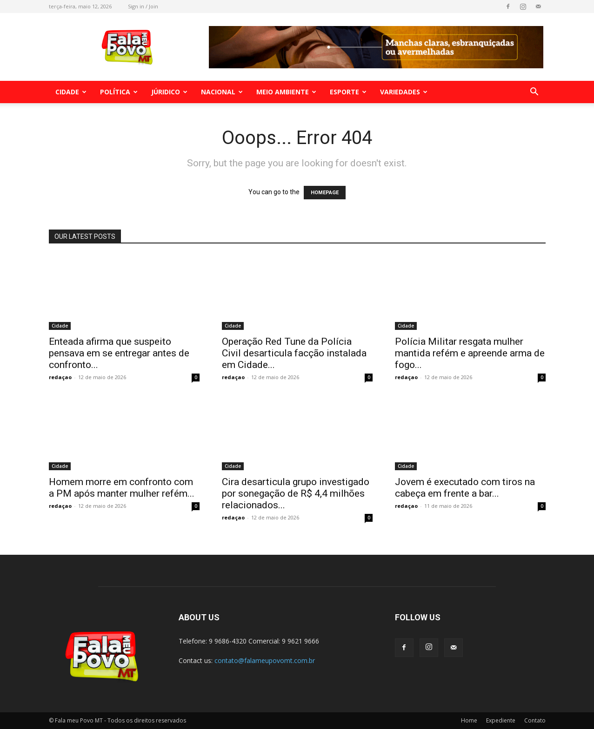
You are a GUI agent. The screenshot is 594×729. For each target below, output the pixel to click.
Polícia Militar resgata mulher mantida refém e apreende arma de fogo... (470, 353)
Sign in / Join (143, 6)
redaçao (60, 377)
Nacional (222, 91)
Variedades (403, 91)
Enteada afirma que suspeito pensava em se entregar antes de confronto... (119, 353)
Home (469, 720)
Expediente (500, 720)
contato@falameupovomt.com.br (264, 660)
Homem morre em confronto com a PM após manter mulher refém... (121, 487)
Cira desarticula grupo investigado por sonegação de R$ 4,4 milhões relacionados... (295, 493)
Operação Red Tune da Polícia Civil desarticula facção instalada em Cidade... (294, 353)
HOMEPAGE (325, 193)
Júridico (169, 91)
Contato (535, 720)
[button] (534, 92)
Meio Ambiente (286, 91)
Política (119, 91)
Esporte (348, 91)
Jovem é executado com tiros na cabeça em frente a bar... (465, 487)
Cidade (71, 91)
